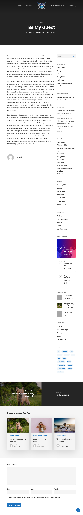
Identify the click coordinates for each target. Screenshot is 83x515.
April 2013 (60, 195)
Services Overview (57, 5)
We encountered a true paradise (64, 84)
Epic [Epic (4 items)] (59, 358)
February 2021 (61, 185)
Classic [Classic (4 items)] (60, 355)
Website (56, 489)
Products (29, 5)
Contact (71, 5)
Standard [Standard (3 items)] (70, 365)
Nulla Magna (61, 80)
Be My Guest (61, 77)
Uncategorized (62, 229)
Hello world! (61, 68)
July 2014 (60, 188)
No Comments (51, 32)
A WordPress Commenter (65, 97)
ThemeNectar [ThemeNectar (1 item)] (61, 368)
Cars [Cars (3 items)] (71, 351)
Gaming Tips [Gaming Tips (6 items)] (61, 361)
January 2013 (61, 204)
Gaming (59, 222)
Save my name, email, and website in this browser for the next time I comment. (35, 497)
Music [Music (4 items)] (69, 361)
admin (30, 32)
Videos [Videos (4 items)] (70, 368)
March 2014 (61, 191)
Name (9, 489)
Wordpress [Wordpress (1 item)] (61, 372)
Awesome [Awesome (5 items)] (64, 351)
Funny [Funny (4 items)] (64, 358)
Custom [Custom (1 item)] (67, 355)
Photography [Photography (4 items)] (61, 365)
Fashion (41, 22)
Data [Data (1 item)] (73, 355)
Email (33, 489)
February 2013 (61, 201)
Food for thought (62, 219)
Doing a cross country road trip (66, 72)
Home (20, 5)
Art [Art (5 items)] (58, 351)
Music (59, 226)
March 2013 (61, 198)
